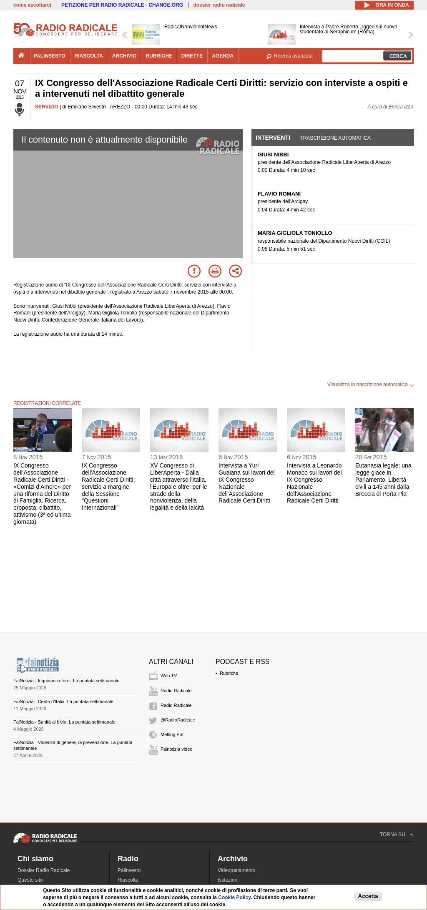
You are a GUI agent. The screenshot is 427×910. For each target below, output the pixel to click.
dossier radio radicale (219, 5)
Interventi (273, 137)
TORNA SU (392, 834)
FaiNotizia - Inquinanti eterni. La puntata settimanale (66, 680)
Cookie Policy (234, 897)
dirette (192, 56)
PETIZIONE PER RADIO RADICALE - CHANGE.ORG (122, 5)
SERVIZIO (46, 107)
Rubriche (229, 673)
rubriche (159, 56)
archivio (124, 56)
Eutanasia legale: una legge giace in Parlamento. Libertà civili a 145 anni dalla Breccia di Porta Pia (383, 479)
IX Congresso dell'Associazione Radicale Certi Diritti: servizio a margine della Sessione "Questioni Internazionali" (108, 486)
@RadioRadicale (178, 719)
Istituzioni (228, 880)
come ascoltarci (32, 5)
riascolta (89, 56)
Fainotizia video (176, 749)
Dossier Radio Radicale (44, 870)
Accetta (368, 896)
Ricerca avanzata (293, 56)
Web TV (169, 675)
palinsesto (49, 56)
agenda (223, 56)
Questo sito (30, 880)
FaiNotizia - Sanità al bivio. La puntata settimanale (64, 721)
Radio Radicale (176, 690)
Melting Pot (172, 734)
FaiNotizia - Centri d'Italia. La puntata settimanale (63, 701)
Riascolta (128, 880)
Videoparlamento (237, 870)
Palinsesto (129, 870)
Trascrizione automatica (335, 138)
